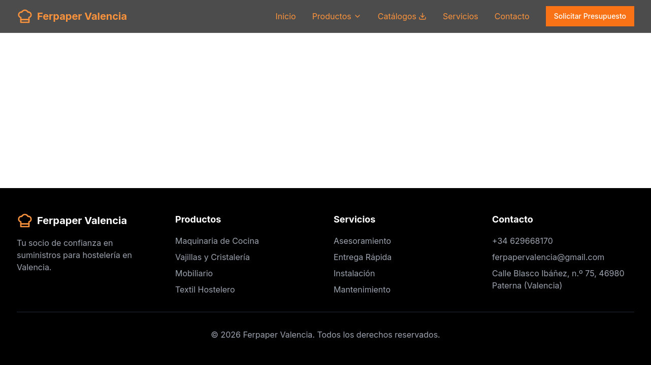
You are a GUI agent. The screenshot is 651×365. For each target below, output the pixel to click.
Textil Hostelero (205, 289)
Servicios (460, 16)
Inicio (285, 16)
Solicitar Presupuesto (590, 16)
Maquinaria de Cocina (217, 241)
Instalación (354, 273)
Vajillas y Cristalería (212, 257)
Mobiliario (194, 273)
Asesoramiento (362, 241)
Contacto (512, 16)
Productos (337, 16)
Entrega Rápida (363, 257)
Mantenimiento (362, 289)
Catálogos (402, 16)
